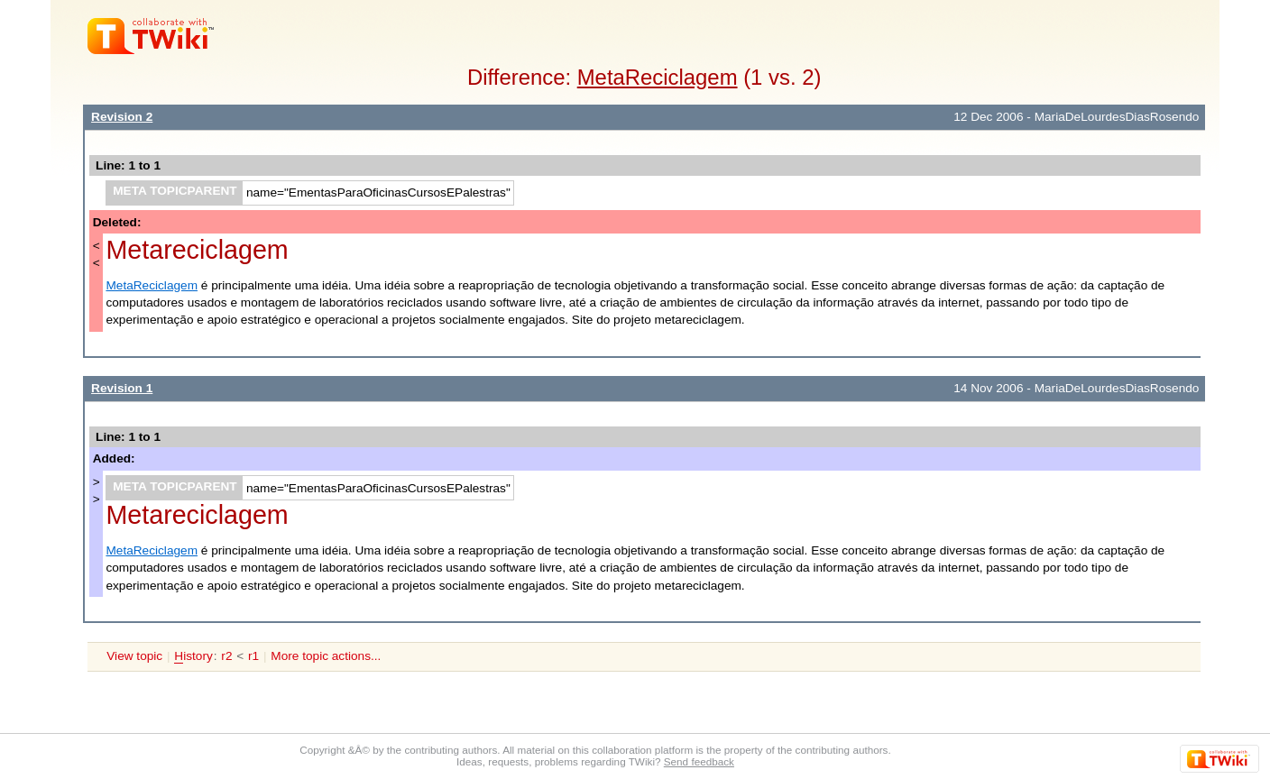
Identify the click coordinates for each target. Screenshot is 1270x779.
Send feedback (699, 761)
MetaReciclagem (657, 77)
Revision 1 (121, 388)
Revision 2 (121, 117)
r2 (226, 656)
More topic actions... (326, 656)
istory (193, 656)
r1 (253, 656)
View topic (134, 656)
